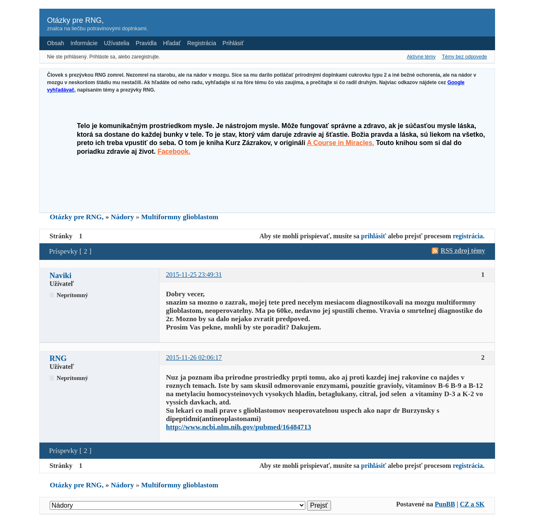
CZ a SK (472, 504)
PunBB (445, 504)
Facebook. (173, 151)
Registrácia (201, 43)
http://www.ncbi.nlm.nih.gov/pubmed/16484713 (239, 427)
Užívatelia (116, 43)
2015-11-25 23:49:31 (194, 274)
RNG (58, 358)
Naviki (61, 275)
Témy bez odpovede (464, 57)
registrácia (468, 236)
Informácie (83, 43)
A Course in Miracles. (340, 142)
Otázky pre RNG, (75, 20)
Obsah (55, 43)
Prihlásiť (233, 43)
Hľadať (172, 43)
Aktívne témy (421, 57)
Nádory (122, 217)
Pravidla (146, 43)
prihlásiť (374, 236)
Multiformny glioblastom (179, 217)
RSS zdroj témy (463, 250)
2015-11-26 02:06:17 (194, 357)
